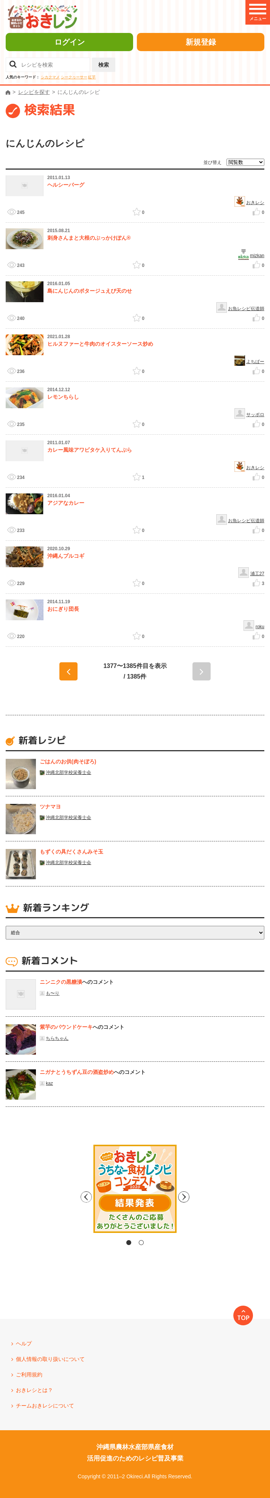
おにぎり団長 (63, 609)
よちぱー (255, 361)
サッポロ (255, 414)
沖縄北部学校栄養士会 (68, 772)
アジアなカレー (65, 503)
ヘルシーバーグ (65, 185)
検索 (103, 65)
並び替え (212, 162)
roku (260, 626)
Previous (70, 1197)
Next (199, 1197)
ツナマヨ (50, 807)
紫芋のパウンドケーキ (66, 1027)
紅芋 (92, 77)
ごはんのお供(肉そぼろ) (68, 761)
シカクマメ (50, 77)
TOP (243, 1318)
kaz (49, 1083)
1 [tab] (128, 1242)
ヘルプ (24, 1343)
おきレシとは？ (34, 1390)
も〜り (52, 993)
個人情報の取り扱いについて (50, 1359)
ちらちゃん (57, 1038)
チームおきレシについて (45, 1406)
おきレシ (255, 202)
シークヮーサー (74, 77)
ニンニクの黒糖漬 (61, 982)
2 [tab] (141, 1242)
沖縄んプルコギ (65, 556)
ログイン (69, 42)
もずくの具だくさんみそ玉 (71, 852)
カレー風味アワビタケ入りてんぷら (89, 450)
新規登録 (201, 42)
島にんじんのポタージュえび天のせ (89, 291)
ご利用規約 (29, 1375)
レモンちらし (63, 397)
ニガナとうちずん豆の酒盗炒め (77, 1072)
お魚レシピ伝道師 (246, 308)
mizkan (257, 255)
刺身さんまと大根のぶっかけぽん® (88, 238)
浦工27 (257, 573)
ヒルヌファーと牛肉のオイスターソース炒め (100, 344)
